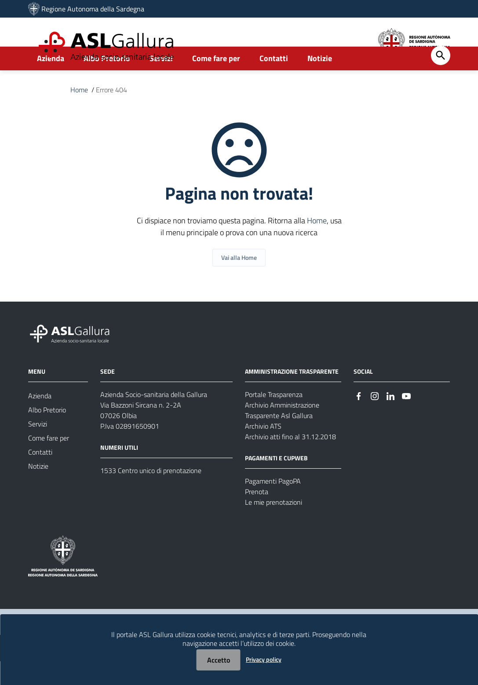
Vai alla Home (239, 281)
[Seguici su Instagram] (374, 419)
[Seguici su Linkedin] (390, 419)
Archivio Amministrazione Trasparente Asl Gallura (282, 434)
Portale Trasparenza (274, 418)
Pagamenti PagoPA (273, 504)
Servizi (161, 82)
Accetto (218, 660)
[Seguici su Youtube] (406, 419)
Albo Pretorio (107, 82)
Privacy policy (263, 659)
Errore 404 (111, 113)
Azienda (50, 82)
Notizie (319, 82)
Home (79, 113)
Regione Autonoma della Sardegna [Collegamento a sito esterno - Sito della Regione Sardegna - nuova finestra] (92, 9)
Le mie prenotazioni (273, 526)
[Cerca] (440, 79)
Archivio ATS (263, 450)
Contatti (273, 82)
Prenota (256, 515)
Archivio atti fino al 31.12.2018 (290, 460)
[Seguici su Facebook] (359, 419)
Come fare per (216, 82)
